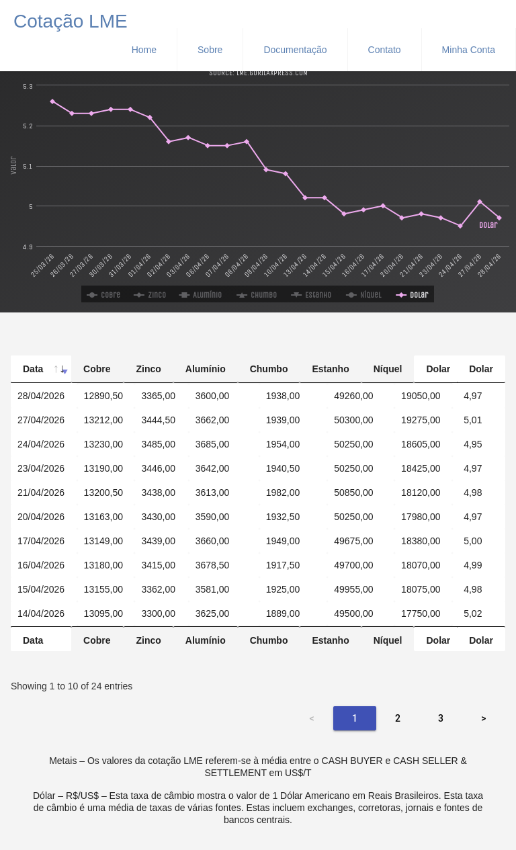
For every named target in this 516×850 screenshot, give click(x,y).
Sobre (210, 49)
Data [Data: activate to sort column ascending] (33, 369)
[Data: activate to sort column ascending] (44, 383)
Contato (384, 49)
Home (144, 49)
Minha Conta (468, 49)
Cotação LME (70, 19)
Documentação (295, 49)
